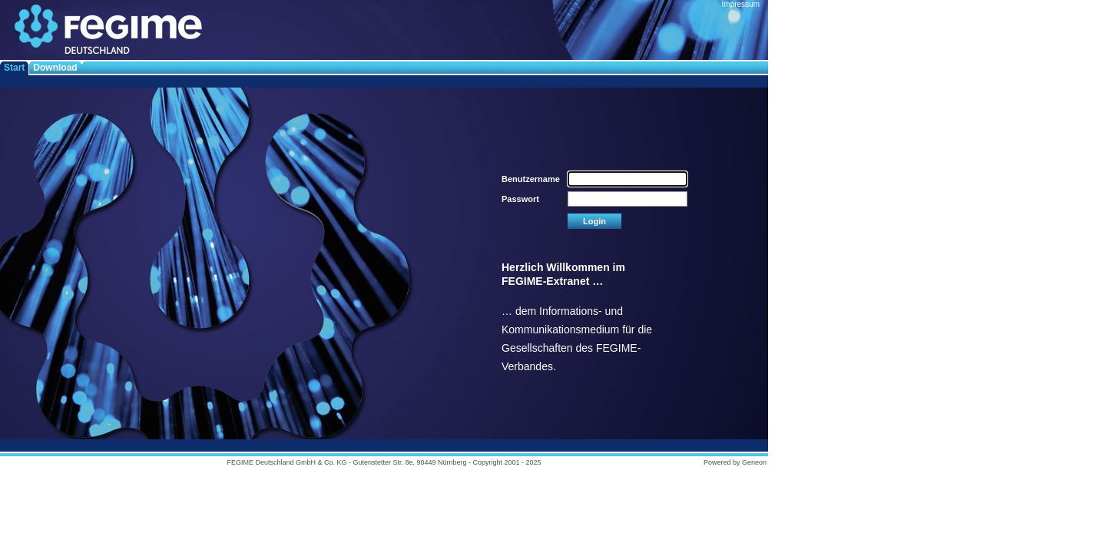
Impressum (741, 4)
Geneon (754, 462)
